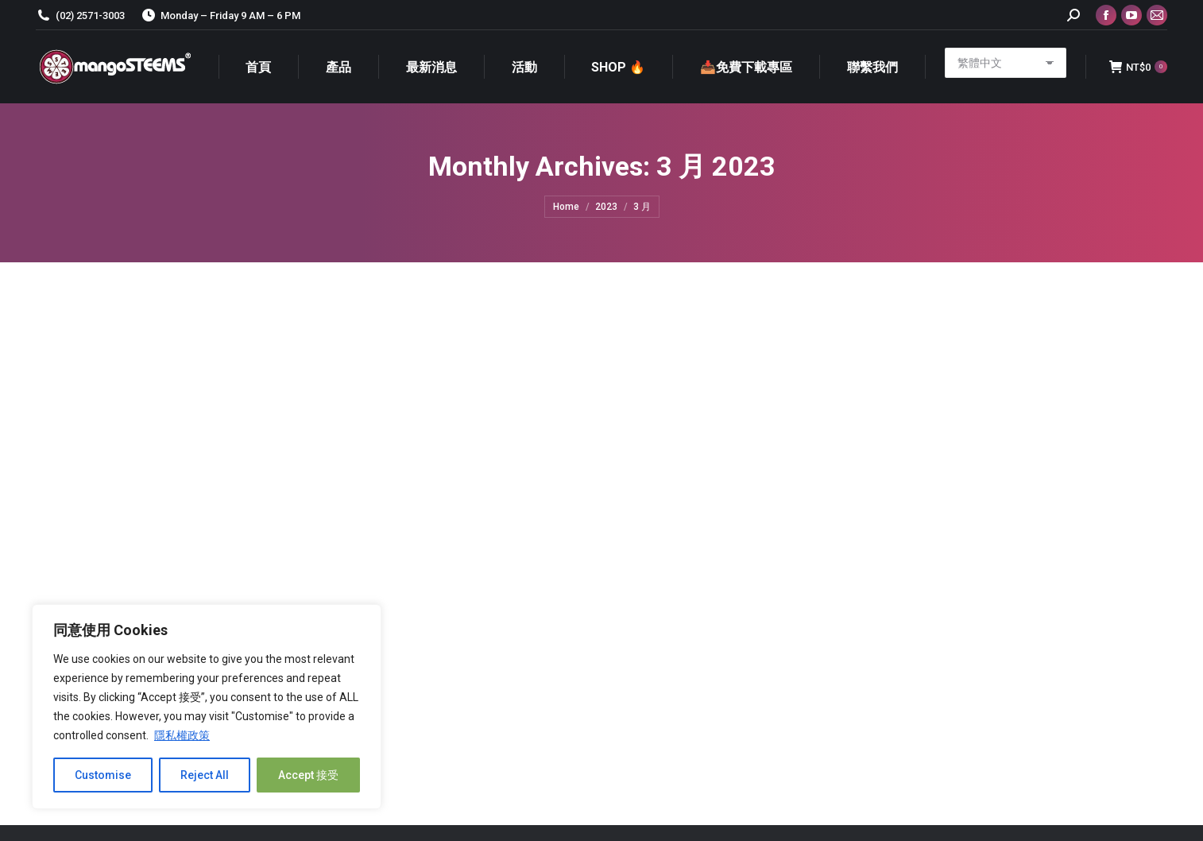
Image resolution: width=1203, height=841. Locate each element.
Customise (103, 775)
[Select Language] (1005, 63)
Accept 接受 (308, 775)
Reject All (204, 775)
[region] (206, 706)
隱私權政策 (182, 735)
